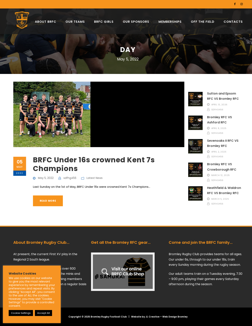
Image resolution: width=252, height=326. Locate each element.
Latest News (95, 178)
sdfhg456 (69, 178)
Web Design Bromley (175, 316)
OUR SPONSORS (136, 21)
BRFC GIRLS (104, 21)
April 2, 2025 (219, 151)
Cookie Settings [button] (21, 313)
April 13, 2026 (219, 104)
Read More (48, 201)
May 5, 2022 (46, 178)
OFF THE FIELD (202, 21)
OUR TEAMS (75, 21)
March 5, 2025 (220, 198)
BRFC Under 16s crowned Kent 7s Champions (94, 164)
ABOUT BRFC (45, 21)
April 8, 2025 (219, 128)
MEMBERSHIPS (170, 21)
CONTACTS (233, 21)
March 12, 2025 (220, 175)
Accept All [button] (43, 313)
